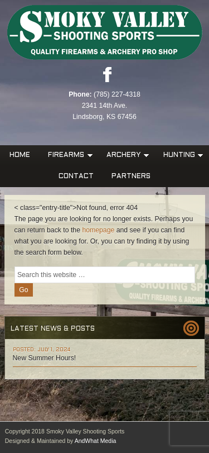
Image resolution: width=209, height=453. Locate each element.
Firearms (67, 155)
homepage (98, 230)
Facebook (107, 74)
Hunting (180, 155)
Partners (130, 176)
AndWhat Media (95, 440)
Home (19, 155)
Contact (76, 176)
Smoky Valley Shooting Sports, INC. (104, 33)
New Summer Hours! (44, 358)
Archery (125, 155)
